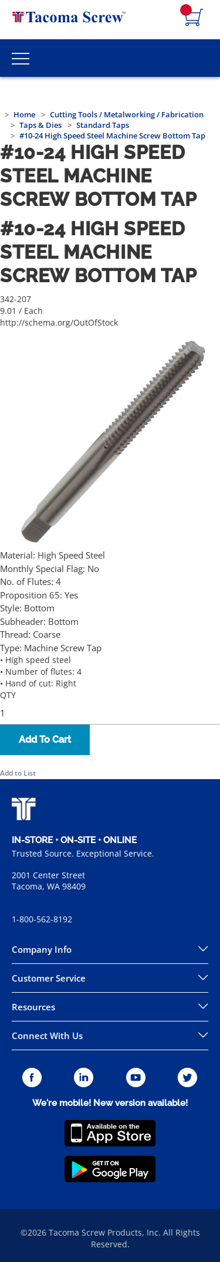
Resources (33, 1007)
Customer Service (49, 978)
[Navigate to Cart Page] (194, 18)
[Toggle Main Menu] (20, 58)
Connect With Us (47, 1035)
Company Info (42, 949)
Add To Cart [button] (45, 739)
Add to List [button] (18, 773)
